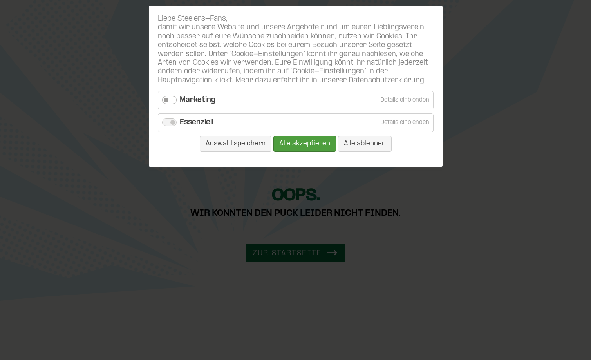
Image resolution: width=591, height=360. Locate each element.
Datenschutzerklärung (386, 80)
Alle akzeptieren (304, 143)
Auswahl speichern (236, 143)
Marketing (197, 100)
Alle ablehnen (365, 143)
